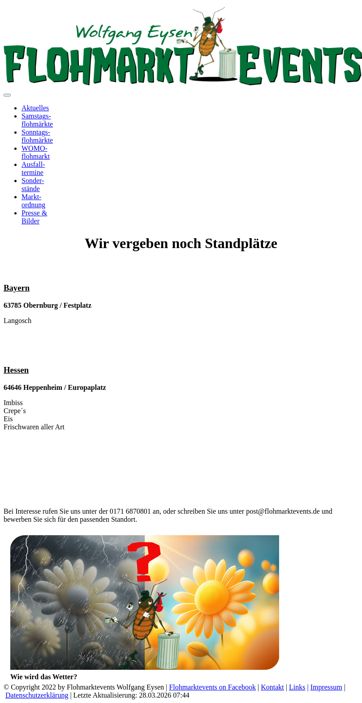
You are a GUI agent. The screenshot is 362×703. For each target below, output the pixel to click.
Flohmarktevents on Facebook (212, 687)
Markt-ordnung (33, 201)
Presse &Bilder (34, 217)
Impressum (326, 687)
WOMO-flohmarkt (36, 152)
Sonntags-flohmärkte (37, 136)
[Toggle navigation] (7, 95)
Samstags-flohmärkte (37, 120)
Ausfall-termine (33, 168)
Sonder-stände (33, 184)
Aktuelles (35, 108)
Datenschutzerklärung (36, 695)
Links (297, 687)
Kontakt (272, 687)
